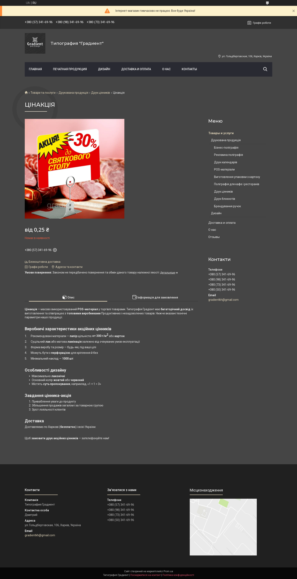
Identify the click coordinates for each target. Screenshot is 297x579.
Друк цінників (100, 92)
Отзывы (214, 237)
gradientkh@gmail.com (223, 299)
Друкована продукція (73, 92)
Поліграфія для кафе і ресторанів (236, 184)
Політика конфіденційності (178, 575)
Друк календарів (225, 162)
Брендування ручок (227, 206)
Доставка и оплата (136, 69)
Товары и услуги (221, 133)
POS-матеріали (224, 169)
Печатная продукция (70, 69)
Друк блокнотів (224, 198)
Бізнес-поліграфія (226, 147)
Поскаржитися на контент (145, 575)
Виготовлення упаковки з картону (237, 177)
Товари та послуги (43, 92)
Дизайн (104, 69)
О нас (166, 69)
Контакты (189, 69)
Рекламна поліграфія (228, 154)
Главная (35, 69)
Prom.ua (168, 571)
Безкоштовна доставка (44, 261)
